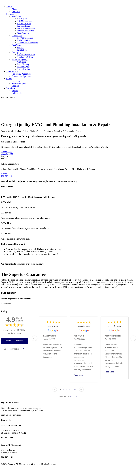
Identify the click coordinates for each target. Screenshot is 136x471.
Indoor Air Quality (19, 59)
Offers (9, 79)
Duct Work (16, 45)
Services (10, 14)
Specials (15, 86)
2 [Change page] (63, 389)
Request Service (8, 97)
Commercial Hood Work (27, 43)
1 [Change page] (60, 389)
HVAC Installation (25, 38)
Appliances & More (25, 57)
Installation (22, 50)
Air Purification (23, 69)
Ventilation (21, 62)
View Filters (14, 348)
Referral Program (19, 83)
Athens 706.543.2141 (7, 175)
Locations (10, 88)
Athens (15, 90)
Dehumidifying (23, 67)
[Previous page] (55, 389)
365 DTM (73, 396)
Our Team (16, 11)
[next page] (133, 338)
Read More (78, 375)
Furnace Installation (25, 31)
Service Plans (12, 71)
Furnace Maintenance (26, 28)
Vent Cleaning (23, 33)
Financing (16, 81)
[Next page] (81, 389)
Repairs (20, 47)
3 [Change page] (66, 389)
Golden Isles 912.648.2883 (7, 152)
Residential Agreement (21, 74)
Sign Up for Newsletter (11, 415)
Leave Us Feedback (14, 341)
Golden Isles (17, 93)
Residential (16, 16)
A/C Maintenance (24, 21)
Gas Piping (16, 52)
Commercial (17, 35)
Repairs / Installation (26, 55)
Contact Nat (6, 304)
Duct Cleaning (23, 64)
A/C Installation (24, 23)
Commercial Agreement (22, 76)
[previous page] (34, 338)
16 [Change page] (75, 389)
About (9, 7)
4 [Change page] (69, 389)
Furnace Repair (23, 26)
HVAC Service (23, 40)
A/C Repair (22, 19)
